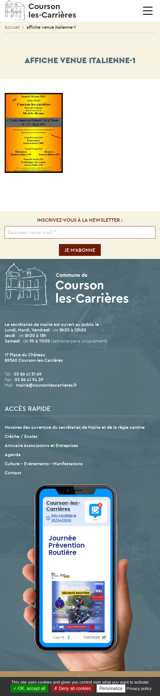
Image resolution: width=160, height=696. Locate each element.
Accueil (12, 27)
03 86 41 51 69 (28, 374)
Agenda (13, 454)
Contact (13, 472)
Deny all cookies (72, 688)
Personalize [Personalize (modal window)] (111, 688)
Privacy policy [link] (139, 688)
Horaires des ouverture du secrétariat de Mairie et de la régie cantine (75, 427)
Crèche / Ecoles (21, 436)
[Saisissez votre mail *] (80, 232)
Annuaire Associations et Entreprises (41, 445)
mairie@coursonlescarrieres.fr (46, 385)
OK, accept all (29, 688)
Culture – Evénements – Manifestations (44, 463)
